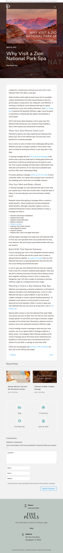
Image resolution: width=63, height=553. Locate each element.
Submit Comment (48, 489)
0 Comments (43, 413)
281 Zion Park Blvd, (32, 537)
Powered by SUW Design (44, 550)
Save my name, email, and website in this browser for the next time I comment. (31, 483)
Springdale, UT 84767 (33, 540)
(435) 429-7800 (33, 508)
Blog (16, 392)
